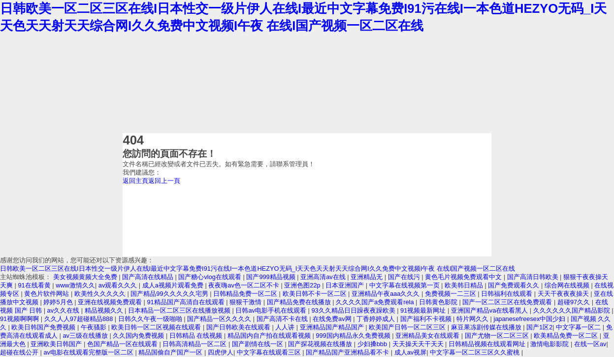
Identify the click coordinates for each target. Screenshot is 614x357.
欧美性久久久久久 (101, 293)
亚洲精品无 (368, 277)
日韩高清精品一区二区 (195, 344)
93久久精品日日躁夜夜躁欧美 (354, 310)
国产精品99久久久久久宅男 (170, 293)
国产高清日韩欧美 (533, 277)
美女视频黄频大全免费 (86, 277)
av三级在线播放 (86, 335)
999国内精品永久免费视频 (354, 335)
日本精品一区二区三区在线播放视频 (180, 310)
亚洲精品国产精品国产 (333, 327)
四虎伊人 (220, 352)
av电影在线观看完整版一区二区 (89, 352)
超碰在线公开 (20, 352)
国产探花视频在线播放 (321, 344)
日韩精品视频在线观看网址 (488, 344)
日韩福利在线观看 (507, 293)
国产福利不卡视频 (426, 318)
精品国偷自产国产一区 (171, 352)
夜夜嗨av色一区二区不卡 (244, 285)
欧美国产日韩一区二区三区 (408, 327)
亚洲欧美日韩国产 (57, 344)
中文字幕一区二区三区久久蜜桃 (475, 352)
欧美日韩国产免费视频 (44, 327)
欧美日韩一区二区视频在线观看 (157, 327)
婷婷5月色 (58, 302)
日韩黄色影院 (439, 302)
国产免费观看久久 (514, 285)
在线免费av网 (333, 318)
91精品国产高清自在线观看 (186, 302)
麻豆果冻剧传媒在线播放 (487, 327)
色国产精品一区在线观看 (123, 344)
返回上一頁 (164, 180)
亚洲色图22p (303, 285)
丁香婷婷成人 (376, 318)
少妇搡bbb (373, 344)
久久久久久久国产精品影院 (572, 310)
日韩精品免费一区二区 (246, 293)
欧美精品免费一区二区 (567, 335)
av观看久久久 (118, 285)
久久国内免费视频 (139, 335)
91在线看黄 (35, 285)
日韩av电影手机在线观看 (271, 310)
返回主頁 (135, 180)
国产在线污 (405, 277)
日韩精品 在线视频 (196, 335)
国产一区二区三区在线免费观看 (508, 302)
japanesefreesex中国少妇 (530, 318)
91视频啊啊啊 (20, 318)
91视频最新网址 (424, 310)
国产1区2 (539, 327)
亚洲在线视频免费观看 (111, 302)
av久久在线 (64, 310)
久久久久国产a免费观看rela (376, 302)
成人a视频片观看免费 (173, 285)
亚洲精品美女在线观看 (428, 335)
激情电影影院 (550, 344)
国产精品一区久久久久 (220, 318)
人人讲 (285, 327)
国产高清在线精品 (148, 277)
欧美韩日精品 (465, 285)
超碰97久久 (574, 302)
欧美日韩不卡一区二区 (316, 293)
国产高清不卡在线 (283, 318)
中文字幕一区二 (579, 327)
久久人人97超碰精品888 (79, 318)
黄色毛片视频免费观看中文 (464, 277)
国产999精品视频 (271, 277)
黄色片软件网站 (47, 293)
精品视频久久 (105, 310)
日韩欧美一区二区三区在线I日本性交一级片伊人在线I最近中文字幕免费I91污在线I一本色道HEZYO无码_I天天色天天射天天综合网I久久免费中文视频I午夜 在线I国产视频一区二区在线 (257, 268)
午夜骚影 (94, 327)
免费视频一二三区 (451, 293)
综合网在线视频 (568, 285)
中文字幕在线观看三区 (270, 352)
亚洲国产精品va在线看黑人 (490, 310)
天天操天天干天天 (419, 344)
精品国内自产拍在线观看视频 (270, 335)
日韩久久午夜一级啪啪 (151, 318)
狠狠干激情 (246, 302)
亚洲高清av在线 (323, 277)
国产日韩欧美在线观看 (239, 327)
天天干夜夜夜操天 (564, 293)
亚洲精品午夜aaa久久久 (386, 293)
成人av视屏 (410, 352)
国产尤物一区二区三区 (498, 335)
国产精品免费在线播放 (300, 302)
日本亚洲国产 (345, 285)
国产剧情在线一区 (258, 344)
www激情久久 (75, 285)
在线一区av (590, 344)
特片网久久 (473, 318)
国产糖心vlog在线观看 (210, 277)
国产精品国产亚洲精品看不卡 (348, 352)
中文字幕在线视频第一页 (405, 285)
